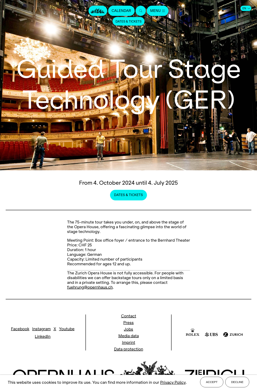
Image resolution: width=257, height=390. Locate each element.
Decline (237, 382)
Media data (128, 336)
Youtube (67, 329)
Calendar (120, 11)
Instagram (41, 329)
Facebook (20, 329)
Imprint (128, 342)
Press (128, 322)
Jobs (128, 329)
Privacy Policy (173, 383)
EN (246, 8)
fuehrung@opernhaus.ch (90, 287)
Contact (128, 316)
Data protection (128, 349)
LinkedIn (42, 336)
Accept (211, 382)
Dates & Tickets (129, 22)
